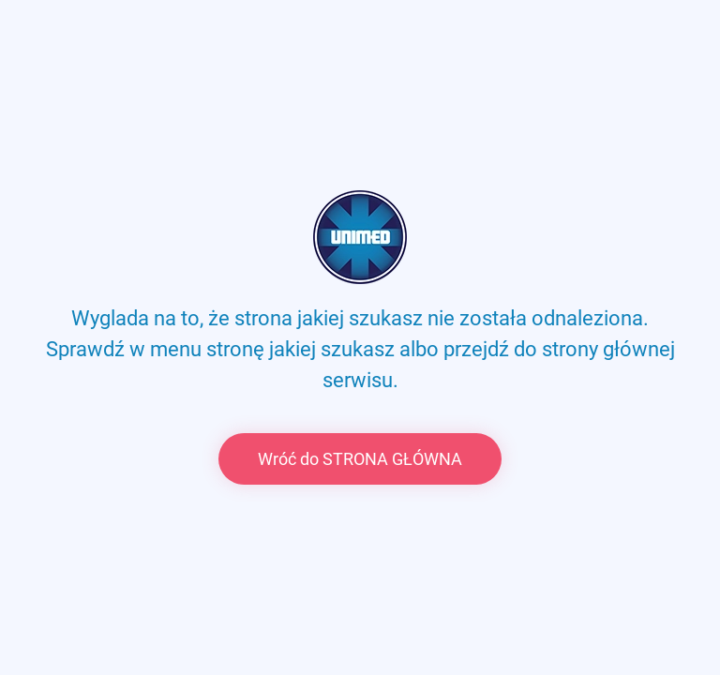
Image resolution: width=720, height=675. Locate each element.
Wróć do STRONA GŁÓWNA (360, 459)
